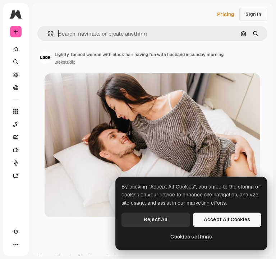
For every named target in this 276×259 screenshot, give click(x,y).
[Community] (16, 88)
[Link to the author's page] (45, 57)
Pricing (225, 14)
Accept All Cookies (227, 219)
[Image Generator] (16, 137)
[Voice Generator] (16, 163)
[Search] (16, 62)
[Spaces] (16, 124)
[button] (48, 33)
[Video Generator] (16, 150)
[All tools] (16, 111)
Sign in (253, 14)
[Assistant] (16, 176)
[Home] (16, 49)
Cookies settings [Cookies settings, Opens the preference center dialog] (191, 236)
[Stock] (16, 75)
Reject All (155, 219)
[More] (16, 244)
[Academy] (16, 231)
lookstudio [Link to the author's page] (65, 62)
